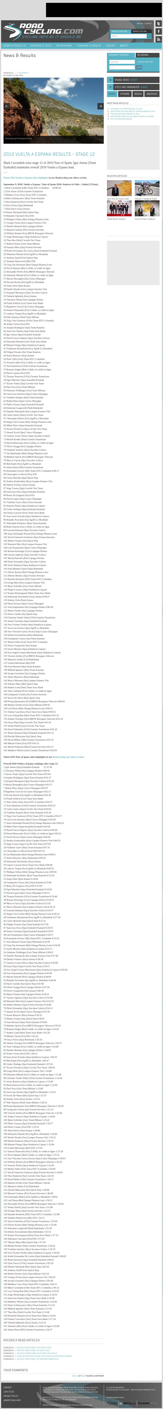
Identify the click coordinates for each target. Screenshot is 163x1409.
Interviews (64, 45)
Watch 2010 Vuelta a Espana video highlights (26, 177)
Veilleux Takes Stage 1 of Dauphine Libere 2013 (38, 1359)
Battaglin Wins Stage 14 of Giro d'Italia (34, 1348)
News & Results (14, 45)
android (151, 94)
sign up (75, 1376)
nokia (138, 94)
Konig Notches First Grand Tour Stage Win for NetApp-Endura (44, 1356)
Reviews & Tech (40, 45)
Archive (140, 23)
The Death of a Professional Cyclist (126, 109)
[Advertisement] (104, 10)
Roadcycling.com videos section (68, 757)
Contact (148, 23)
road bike (126, 80)
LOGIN (138, 67)
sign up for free (144, 62)
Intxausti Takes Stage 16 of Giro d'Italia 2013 (37, 1353)
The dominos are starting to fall (125, 114)
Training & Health (88, 45)
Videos (110, 45)
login (83, 1376)
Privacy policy (11, 1396)
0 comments (23, 73)
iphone (124, 94)
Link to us (9, 1392)
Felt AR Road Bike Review (121, 119)
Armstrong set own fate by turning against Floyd (132, 111)
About (124, 45)
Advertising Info (12, 1400)
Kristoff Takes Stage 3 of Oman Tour (33, 1351)
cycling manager (131, 87)
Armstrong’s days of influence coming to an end (132, 117)
